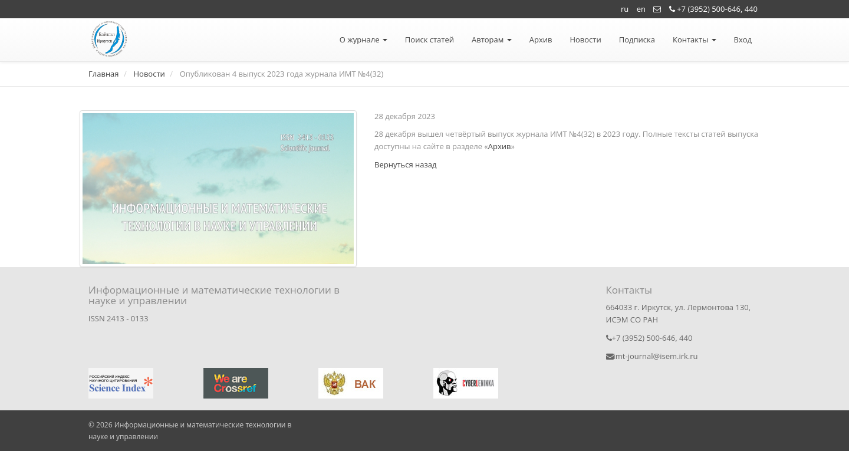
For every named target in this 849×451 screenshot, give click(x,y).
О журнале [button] (363, 39)
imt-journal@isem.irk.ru (652, 356)
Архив (540, 39)
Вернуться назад (405, 164)
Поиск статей (429, 39)
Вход (743, 39)
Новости (585, 39)
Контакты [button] (694, 39)
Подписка (637, 39)
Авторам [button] (492, 39)
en (641, 9)
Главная (103, 73)
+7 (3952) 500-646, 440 (713, 9)
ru (624, 9)
